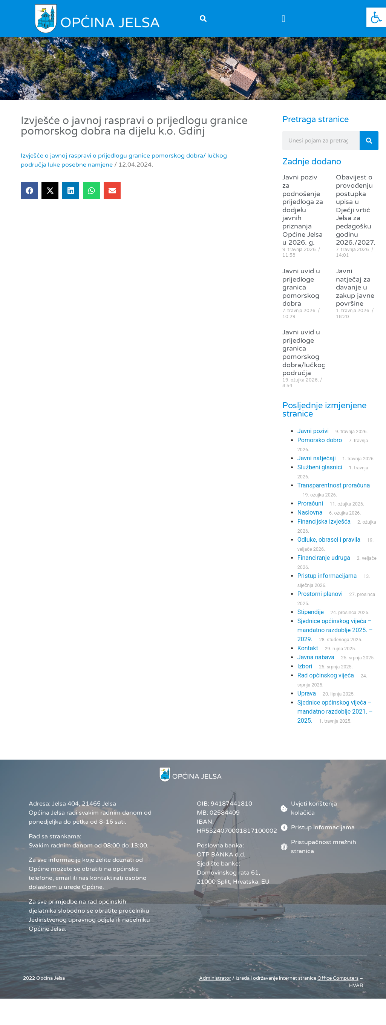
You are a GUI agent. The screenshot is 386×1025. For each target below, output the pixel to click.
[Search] (369, 147)
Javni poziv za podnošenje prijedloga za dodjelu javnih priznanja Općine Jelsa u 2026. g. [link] (302, 217)
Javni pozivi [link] (313, 438)
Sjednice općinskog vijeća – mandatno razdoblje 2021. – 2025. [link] (335, 718)
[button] (203, 18)
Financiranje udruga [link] (323, 564)
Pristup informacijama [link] (327, 583)
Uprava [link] (306, 700)
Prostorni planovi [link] (320, 601)
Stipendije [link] (310, 619)
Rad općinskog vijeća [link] (325, 682)
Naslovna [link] (310, 519)
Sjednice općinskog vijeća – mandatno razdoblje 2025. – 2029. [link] (335, 637)
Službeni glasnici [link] (319, 474)
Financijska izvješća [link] (324, 528)
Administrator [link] (215, 985)
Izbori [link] (304, 673)
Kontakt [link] (307, 655)
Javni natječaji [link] (316, 465)
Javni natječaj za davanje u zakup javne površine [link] (355, 294)
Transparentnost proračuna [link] (333, 492)
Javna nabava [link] (315, 664)
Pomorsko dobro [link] (319, 447)
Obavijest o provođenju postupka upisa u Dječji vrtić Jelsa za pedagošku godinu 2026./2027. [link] (355, 217)
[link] (376, 17)
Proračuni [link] (310, 510)
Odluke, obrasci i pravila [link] (328, 546)
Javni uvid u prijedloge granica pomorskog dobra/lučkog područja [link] (304, 359)
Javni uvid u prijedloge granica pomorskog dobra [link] (301, 294)
